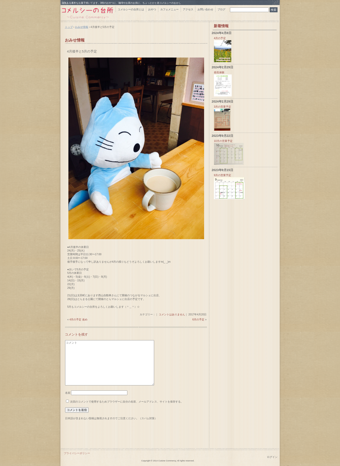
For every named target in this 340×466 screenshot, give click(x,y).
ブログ (221, 9)
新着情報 (221, 26)
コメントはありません (172, 314)
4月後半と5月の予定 (82, 51)
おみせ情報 (75, 40)
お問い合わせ (205, 9)
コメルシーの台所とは (131, 9)
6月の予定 (198, 319)
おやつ (152, 9)
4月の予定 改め (78, 319)
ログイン (272, 457)
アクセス (188, 9)
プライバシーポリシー (77, 453)
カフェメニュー (169, 9)
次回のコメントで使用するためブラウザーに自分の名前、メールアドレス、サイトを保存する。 (126, 401)
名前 (67, 392)
